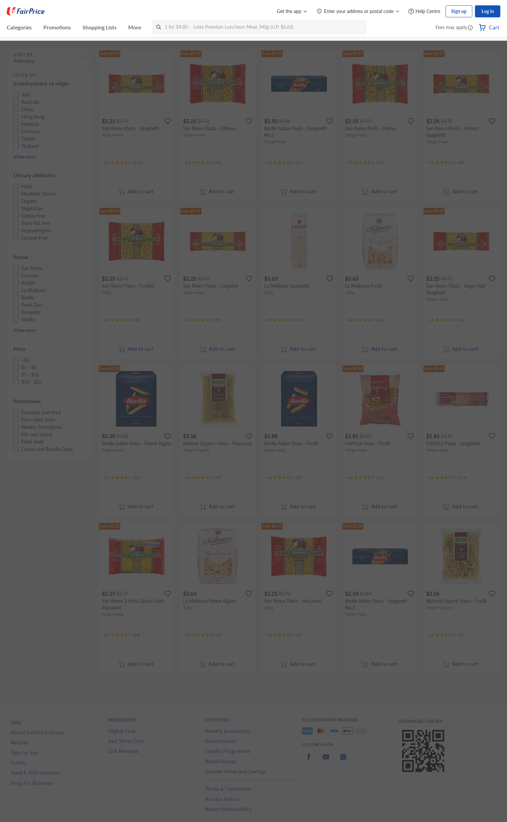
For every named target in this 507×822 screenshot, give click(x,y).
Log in (488, 11)
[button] (470, 28)
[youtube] (326, 761)
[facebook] (308, 761)
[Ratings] (123, 162)
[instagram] (343, 761)
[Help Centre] (424, 11)
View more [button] (24, 157)
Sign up (459, 11)
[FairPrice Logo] (26, 11)
